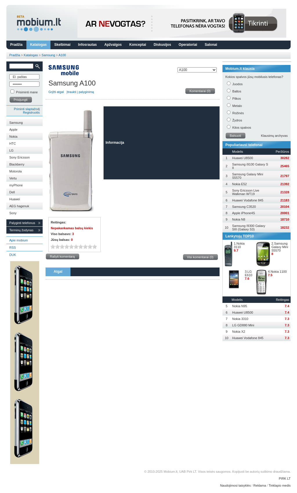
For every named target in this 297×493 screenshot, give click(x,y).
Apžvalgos (113, 45)
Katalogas (38, 45)
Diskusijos (162, 45)
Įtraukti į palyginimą (80, 92)
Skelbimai (62, 45)
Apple (13, 129)
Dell (12, 192)
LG (11, 150)
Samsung (48, 55)
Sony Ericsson (19, 157)
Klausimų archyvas (274, 135)
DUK (12, 254)
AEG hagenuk (19, 206)
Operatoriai (188, 45)
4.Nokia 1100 (277, 271)
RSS (12, 247)
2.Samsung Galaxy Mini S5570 (279, 247)
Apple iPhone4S (243, 213)
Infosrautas (87, 45)
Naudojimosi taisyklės (235, 485)
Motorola (15, 171)
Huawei (14, 199)
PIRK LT (285, 478)
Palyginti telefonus (22, 223)
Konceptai (137, 45)
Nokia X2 (238, 331)
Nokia (13, 136)
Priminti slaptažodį (27, 109)
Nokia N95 (239, 306)
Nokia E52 (239, 184)
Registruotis (31, 112)
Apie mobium (18, 240)
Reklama (259, 485)
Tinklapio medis (280, 485)
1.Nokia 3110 (239, 245)
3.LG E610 (248, 273)
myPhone (16, 185)
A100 (62, 55)
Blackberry (16, 164)
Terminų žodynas (21, 230)
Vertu (13, 178)
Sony (13, 213)
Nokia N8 (238, 219)
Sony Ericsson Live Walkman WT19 (245, 192)
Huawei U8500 (242, 158)
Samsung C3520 (244, 206)
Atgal (58, 272)
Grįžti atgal (56, 92)
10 (94, 246)
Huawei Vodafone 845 (247, 200)
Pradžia (16, 45)
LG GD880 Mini (243, 325)
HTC (12, 143)
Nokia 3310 (240, 319)
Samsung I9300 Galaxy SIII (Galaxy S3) (248, 227)
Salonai (211, 45)
